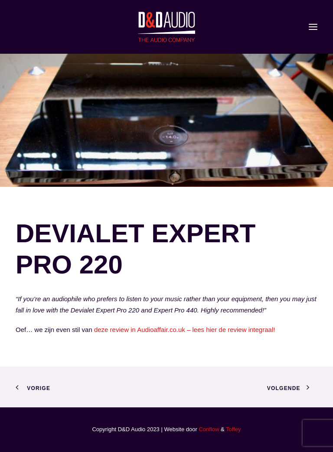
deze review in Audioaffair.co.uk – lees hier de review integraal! (184, 329)
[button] (313, 27)
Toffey (233, 429)
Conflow (209, 429)
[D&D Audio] (166, 27)
